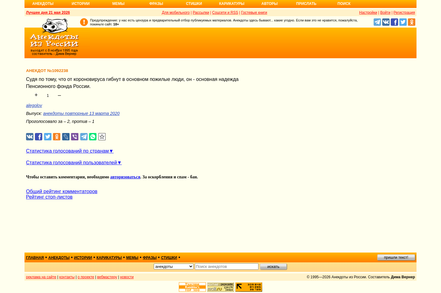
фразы (149, 258)
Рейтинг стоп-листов (49, 197)
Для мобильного (176, 12)
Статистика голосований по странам (67, 151)
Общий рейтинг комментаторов (61, 191)
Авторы (270, 4)
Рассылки (201, 12)
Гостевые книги (254, 12)
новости (127, 277)
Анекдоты (43, 4)
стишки (169, 258)
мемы (132, 258)
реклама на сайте (41, 277)
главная (35, 258)
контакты (67, 277)
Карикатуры (231, 4)
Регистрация (404, 12)
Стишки (194, 4)
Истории (81, 4)
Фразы (156, 4)
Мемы (118, 4)
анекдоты (59, 258)
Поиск (344, 4)
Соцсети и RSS (225, 12)
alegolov (34, 105)
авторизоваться (125, 177)
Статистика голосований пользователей (71, 162)
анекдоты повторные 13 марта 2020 (81, 113)
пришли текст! (396, 257)
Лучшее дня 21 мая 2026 (48, 12)
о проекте (86, 277)
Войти (385, 12)
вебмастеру (107, 277)
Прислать (306, 4)
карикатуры (109, 258)
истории (83, 258)
